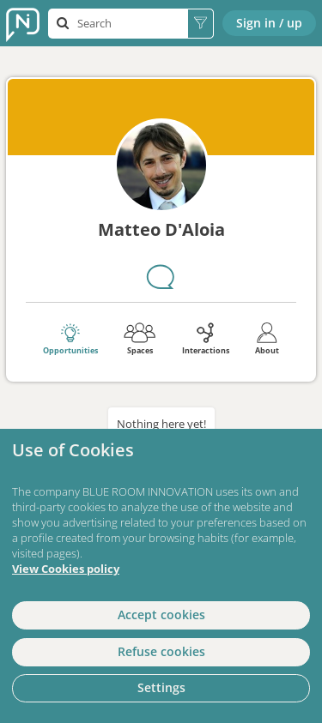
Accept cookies (161, 614)
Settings (161, 687)
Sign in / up (269, 23)
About (267, 338)
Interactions (205, 338)
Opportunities (70, 338)
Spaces (139, 338)
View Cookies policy (65, 569)
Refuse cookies (161, 651)
